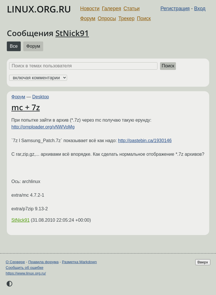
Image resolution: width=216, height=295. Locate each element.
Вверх (203, 262)
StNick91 (72, 33)
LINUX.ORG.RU (39, 9)
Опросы (107, 18)
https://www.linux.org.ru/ (26, 273)
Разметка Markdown (79, 262)
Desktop (40, 96)
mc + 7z (25, 107)
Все (14, 46)
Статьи (131, 8)
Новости (89, 8)
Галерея (111, 8)
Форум (87, 18)
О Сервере (15, 262)
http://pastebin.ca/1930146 (145, 140)
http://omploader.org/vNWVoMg (42, 126)
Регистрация (175, 8)
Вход (199, 8)
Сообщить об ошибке (24, 267)
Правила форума (43, 262)
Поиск (144, 18)
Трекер (127, 18)
